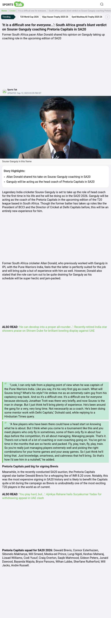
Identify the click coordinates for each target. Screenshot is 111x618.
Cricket (12, 11)
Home (4, 11)
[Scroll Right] (107, 17)
